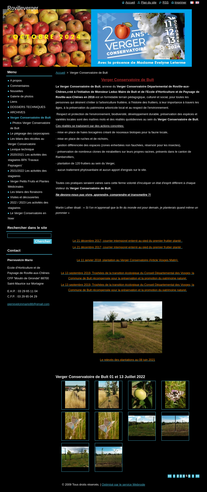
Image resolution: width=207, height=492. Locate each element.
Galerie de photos (21, 96)
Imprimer (180, 2)
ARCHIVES (17, 112)
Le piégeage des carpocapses (29, 133)
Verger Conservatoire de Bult (30, 117)
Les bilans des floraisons (26, 192)
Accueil (60, 72)
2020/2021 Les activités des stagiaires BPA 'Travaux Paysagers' (27, 160)
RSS (166, 2)
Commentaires (19, 85)
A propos (16, 80)
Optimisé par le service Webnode (123, 484)
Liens (13, 101)
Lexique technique (22, 149)
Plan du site (148, 2)
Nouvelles (16, 91)
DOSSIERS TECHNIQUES (27, 107)
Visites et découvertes (24, 197)
